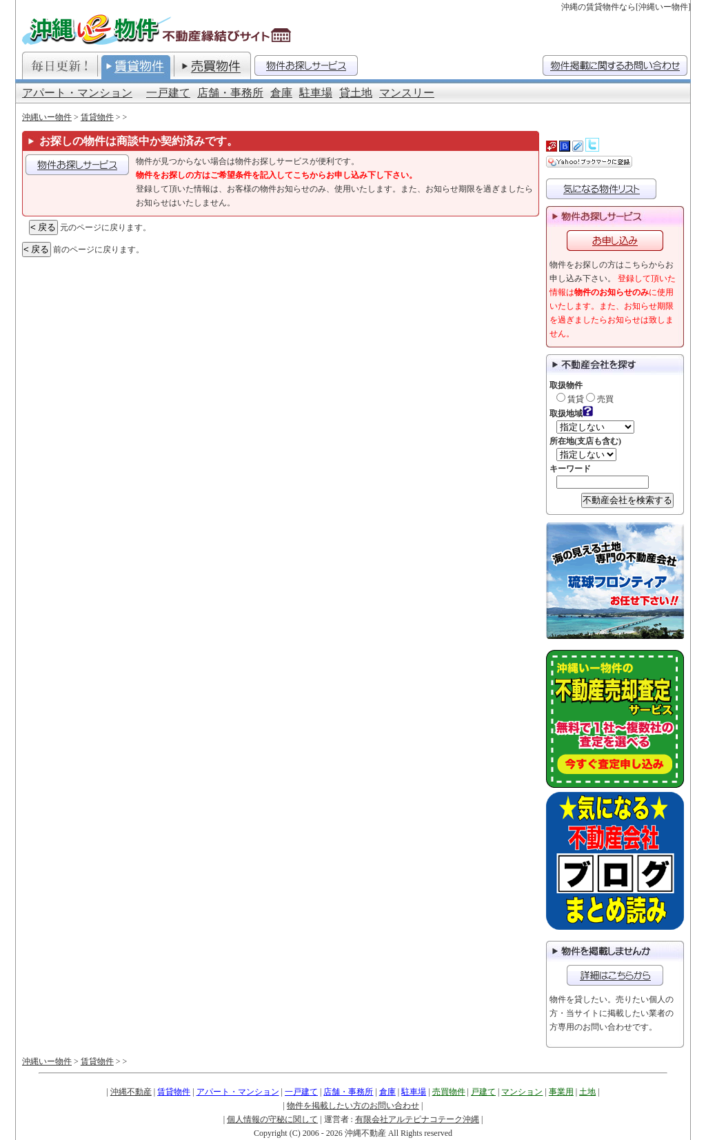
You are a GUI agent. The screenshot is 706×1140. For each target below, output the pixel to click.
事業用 (561, 1092)
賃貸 (570, 399)
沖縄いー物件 (47, 117)
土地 (587, 1092)
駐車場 (315, 93)
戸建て (483, 1092)
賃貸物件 (97, 117)
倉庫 (281, 93)
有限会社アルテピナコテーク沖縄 (417, 1119)
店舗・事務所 (230, 93)
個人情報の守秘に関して (272, 1119)
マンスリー (406, 93)
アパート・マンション (77, 93)
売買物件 (448, 1092)
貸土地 (355, 93)
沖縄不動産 (131, 1092)
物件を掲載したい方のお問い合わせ (353, 1105)
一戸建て (168, 93)
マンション (522, 1092)
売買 (600, 399)
